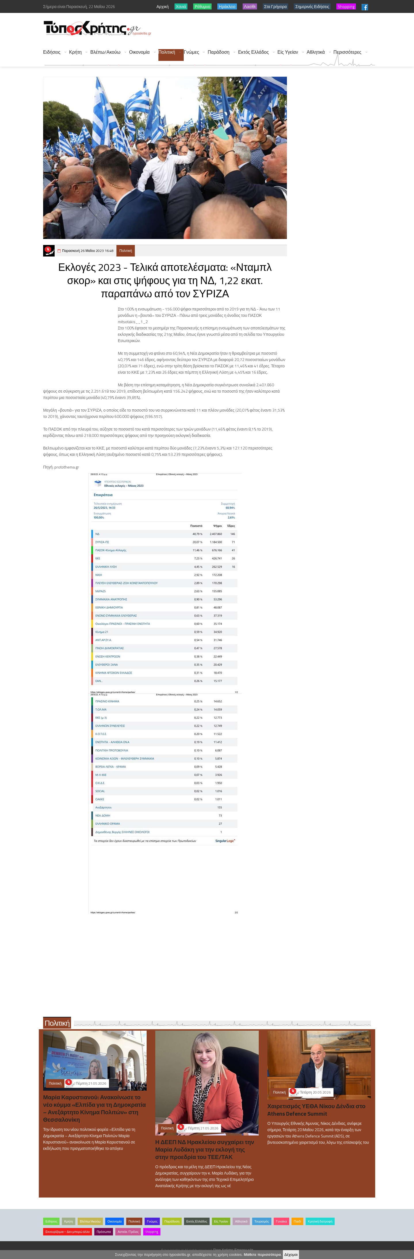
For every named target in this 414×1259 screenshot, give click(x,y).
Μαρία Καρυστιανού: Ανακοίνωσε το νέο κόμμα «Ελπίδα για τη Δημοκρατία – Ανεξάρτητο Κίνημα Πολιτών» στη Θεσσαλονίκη (94, 1108)
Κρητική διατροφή (320, 1221)
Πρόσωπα (104, 1231)
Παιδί (297, 1221)
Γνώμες (191, 52)
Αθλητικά (316, 52)
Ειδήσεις (51, 52)
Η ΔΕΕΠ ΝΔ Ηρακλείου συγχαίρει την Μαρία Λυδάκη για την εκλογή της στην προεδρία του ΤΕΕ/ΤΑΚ (204, 1149)
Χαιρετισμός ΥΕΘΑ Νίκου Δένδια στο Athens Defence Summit (316, 1110)
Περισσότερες (347, 52)
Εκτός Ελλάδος (253, 52)
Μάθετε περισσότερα (262, 1254)
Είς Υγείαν (287, 52)
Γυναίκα (281, 1221)
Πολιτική (166, 52)
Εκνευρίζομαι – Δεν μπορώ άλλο (67, 1231)
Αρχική (162, 6)
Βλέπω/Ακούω (105, 52)
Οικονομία (139, 52)
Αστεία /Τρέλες (128, 1231)
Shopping (151, 1231)
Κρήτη (75, 52)
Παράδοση (218, 52)
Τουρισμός (261, 1221)
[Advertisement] (270, 29)
